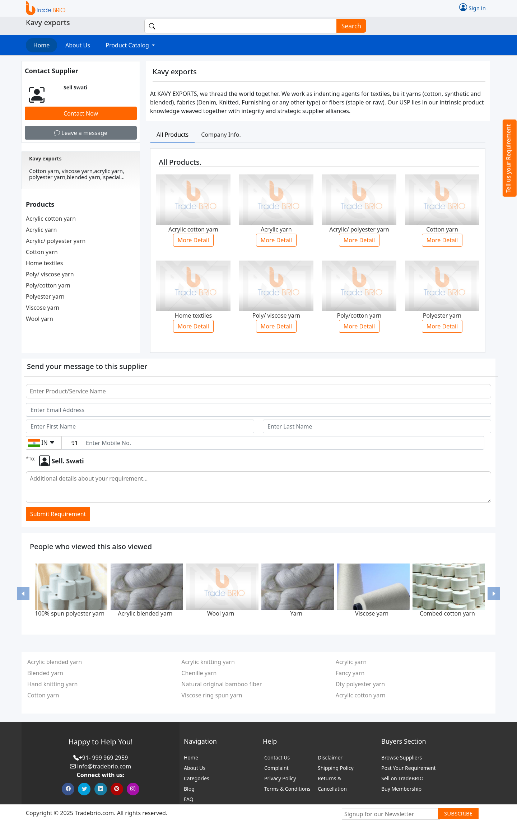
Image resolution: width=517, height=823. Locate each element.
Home (41, 45)
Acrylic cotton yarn (51, 219)
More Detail (193, 240)
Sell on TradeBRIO (402, 778)
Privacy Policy (280, 778)
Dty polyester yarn (360, 684)
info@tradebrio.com (104, 766)
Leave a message (80, 133)
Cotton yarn (42, 252)
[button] (23, 594)
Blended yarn (45, 673)
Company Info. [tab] (221, 135)
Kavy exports (45, 158)
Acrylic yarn (41, 230)
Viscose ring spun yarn (211, 695)
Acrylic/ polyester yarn (55, 241)
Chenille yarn (198, 673)
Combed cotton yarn (447, 613)
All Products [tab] (172, 135)
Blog (189, 788)
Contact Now (81, 113)
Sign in (472, 7)
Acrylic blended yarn (145, 613)
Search (349, 26)
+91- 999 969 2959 (103, 758)
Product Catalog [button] (128, 45)
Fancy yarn (350, 673)
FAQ (189, 799)
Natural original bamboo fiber (221, 684)
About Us (77, 45)
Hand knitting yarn (52, 684)
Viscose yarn (42, 308)
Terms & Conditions (287, 788)
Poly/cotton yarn (48, 285)
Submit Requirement (58, 514)
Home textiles (44, 263)
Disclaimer (330, 757)
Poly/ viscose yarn (50, 274)
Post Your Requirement (408, 767)
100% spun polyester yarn (69, 613)
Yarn (296, 613)
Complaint (276, 767)
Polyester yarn (45, 296)
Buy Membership (401, 788)
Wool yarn (39, 319)
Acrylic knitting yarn (208, 662)
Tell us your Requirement (508, 158)
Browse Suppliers (401, 757)
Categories (196, 778)
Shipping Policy (336, 767)
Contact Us (277, 757)
